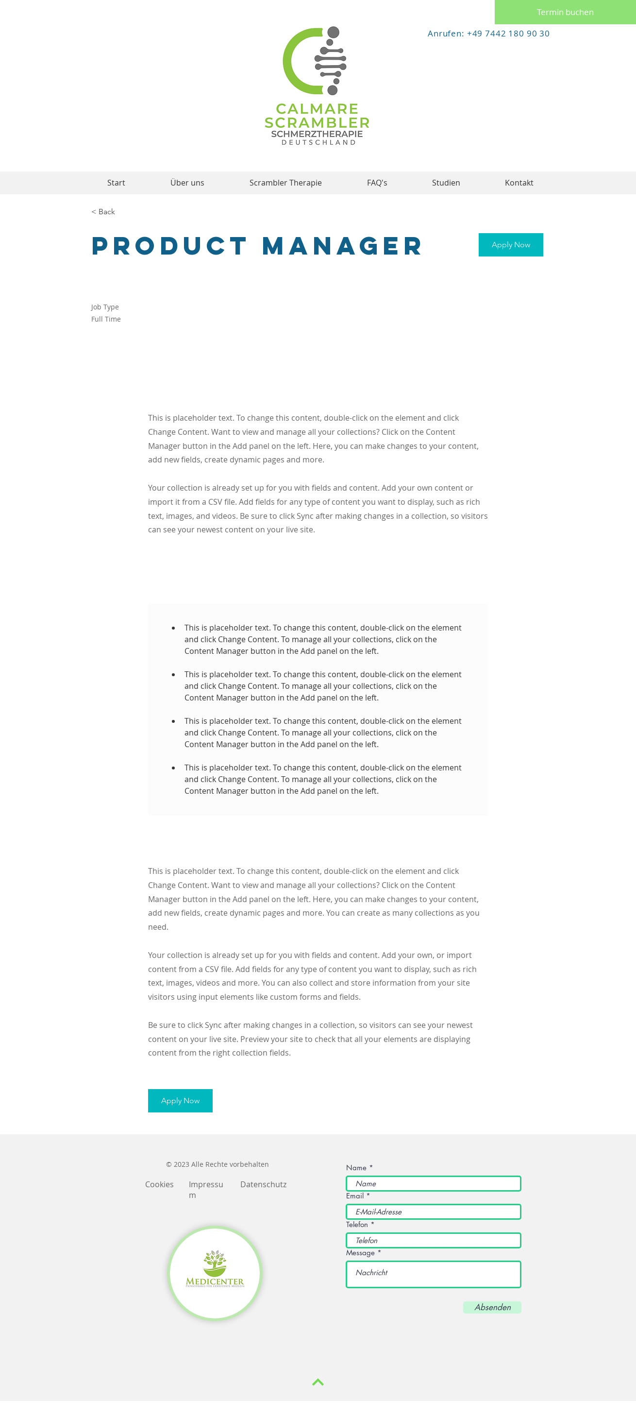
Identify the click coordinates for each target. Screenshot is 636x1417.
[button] (511, 244)
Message (360, 1252)
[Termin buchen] (565, 12)
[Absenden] (492, 1307)
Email (355, 1195)
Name (356, 1167)
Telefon (357, 1224)
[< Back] (125, 212)
